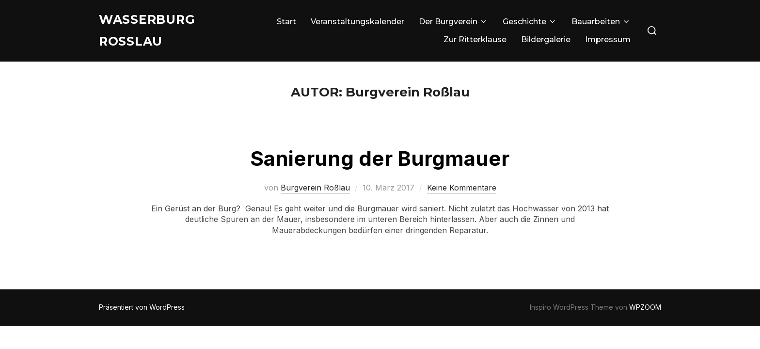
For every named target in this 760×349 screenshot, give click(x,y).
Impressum (608, 41)
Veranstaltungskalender (357, 23)
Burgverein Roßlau (315, 194)
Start (286, 23)
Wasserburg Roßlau (150, 32)
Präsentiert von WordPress (142, 313)
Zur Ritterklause (475, 41)
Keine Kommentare (461, 194)
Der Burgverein (453, 23)
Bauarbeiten (601, 23)
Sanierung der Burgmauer (379, 164)
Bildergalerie (545, 41)
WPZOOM (645, 313)
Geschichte (530, 23)
